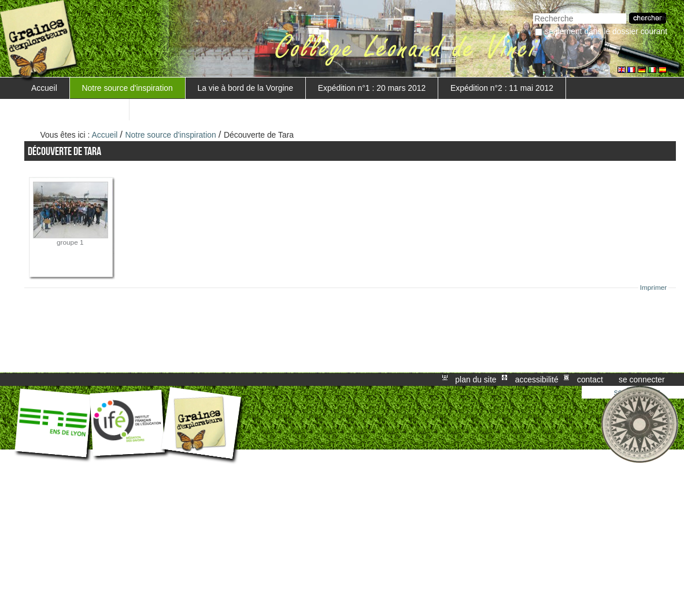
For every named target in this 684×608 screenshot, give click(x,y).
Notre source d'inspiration (127, 88)
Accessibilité (537, 379)
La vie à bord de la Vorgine (245, 88)
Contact (590, 379)
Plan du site (475, 379)
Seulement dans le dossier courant (606, 31)
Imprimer (653, 287)
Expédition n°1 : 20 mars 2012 (372, 88)
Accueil (44, 88)
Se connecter (642, 379)
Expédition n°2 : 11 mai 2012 (501, 88)
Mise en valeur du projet (74, 109)
